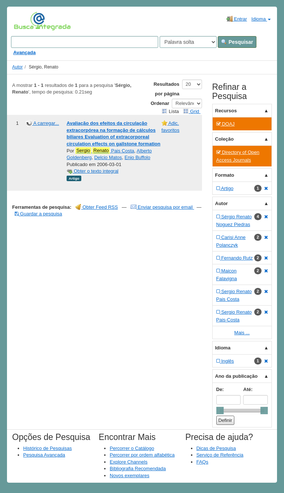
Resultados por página (166, 88)
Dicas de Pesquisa (216, 448)
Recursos (226, 110)
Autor (17, 67)
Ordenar (160, 103)
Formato (224, 175)
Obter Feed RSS (96, 207)
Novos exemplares (129, 475)
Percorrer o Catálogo (132, 448)
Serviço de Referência (220, 455)
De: (220, 389)
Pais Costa (104, 150)
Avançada (24, 52)
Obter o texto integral (92, 171)
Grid (191, 111)
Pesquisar (237, 42)
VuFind (25, 21)
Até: (247, 389)
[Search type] (188, 42)
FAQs (202, 462)
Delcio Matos (108, 157)
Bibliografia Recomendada (138, 468)
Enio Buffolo (137, 157)
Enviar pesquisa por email (162, 207)
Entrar (237, 19)
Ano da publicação (236, 376)
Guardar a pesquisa (38, 213)
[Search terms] (84, 42)
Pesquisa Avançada (44, 455)
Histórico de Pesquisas (47, 448)
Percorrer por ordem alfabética (142, 455)
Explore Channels (129, 462)
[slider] (220, 410)
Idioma (261, 19)
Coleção (224, 139)
